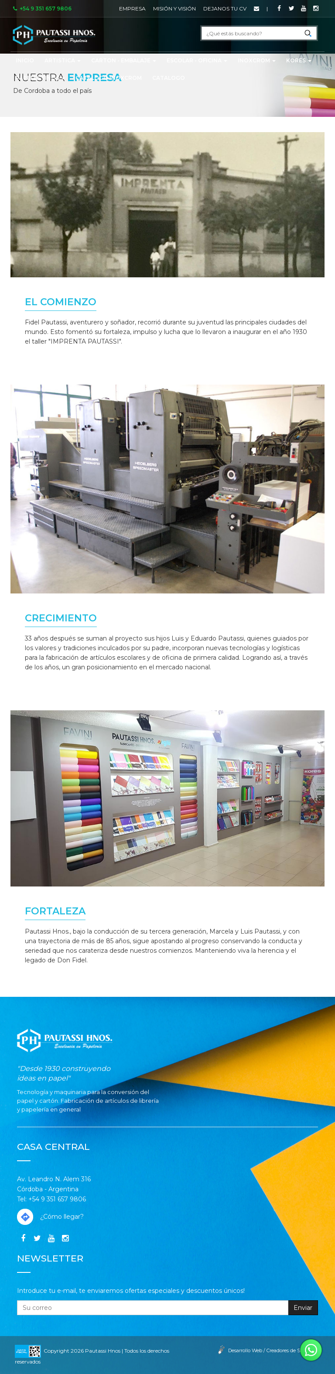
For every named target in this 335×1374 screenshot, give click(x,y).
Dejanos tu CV (224, 8)
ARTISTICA (62, 60)
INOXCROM (257, 60)
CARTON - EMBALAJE (123, 60)
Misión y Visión (174, 8)
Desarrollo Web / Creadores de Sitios (268, 1350)
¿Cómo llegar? (50, 1217)
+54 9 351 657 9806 (42, 8)
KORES (298, 60)
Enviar (303, 1308)
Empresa (132, 8)
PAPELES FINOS (40, 78)
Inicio (25, 60)
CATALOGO (168, 78)
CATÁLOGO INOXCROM (108, 78)
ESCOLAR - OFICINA (197, 60)
